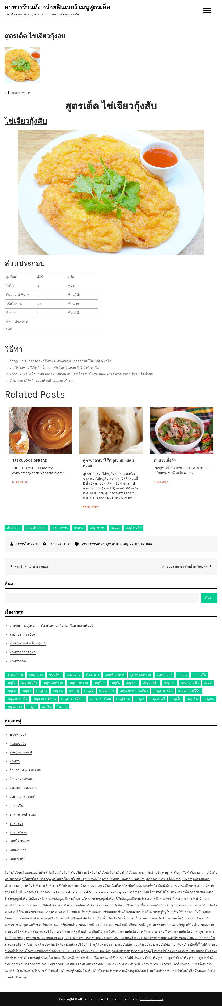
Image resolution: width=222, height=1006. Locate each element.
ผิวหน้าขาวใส (180, 892)
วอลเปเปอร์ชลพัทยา (104, 912)
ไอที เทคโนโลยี (160, 892)
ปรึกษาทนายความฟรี (119, 964)
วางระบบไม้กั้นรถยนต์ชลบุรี (168, 944)
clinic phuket (79, 892)
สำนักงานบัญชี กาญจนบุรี (52, 964)
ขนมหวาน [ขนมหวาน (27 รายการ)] (36, 675)
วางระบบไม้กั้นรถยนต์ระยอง (131, 944)
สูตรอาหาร (60, 528)
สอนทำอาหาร (36, 528)
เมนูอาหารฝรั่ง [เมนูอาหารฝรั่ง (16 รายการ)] (17, 699)
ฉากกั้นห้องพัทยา (200, 912)
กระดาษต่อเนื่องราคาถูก (187, 931)
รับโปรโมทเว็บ (68, 885)
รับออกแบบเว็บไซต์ (35, 872)
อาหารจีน (16, 806)
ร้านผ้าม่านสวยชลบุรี (18, 918)
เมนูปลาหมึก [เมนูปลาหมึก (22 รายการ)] (190, 683)
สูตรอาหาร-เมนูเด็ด (120, 544)
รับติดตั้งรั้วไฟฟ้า (47, 951)
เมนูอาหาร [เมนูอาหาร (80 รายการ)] (106, 691)
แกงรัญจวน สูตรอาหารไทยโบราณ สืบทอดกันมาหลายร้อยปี (51, 626)
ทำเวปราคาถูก (25, 964)
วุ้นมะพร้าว (189, 918)
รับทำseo (52, 885)
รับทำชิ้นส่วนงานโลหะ (143, 918)
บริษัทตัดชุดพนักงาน (127, 899)
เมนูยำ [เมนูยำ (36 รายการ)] (26, 691)
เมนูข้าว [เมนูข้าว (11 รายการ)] (99, 683)
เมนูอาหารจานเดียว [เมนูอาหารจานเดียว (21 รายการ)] (134, 691)
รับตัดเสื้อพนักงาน (153, 899)
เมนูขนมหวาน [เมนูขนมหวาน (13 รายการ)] (53, 683)
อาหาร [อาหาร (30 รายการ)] (182, 675)
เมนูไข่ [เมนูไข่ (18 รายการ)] (46, 707)
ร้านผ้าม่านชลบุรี (152, 912)
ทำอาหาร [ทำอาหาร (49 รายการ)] (93, 675)
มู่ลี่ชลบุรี (170, 912)
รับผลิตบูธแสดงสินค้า (196, 879)
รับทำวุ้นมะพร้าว (27, 925)
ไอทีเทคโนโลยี (162, 951)
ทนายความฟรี (95, 964)
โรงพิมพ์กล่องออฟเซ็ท (138, 885)
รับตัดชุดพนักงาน (39, 899)
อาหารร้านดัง (204, 905)
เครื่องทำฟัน (173, 879)
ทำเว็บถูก (176, 872)
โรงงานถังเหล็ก (97, 918)
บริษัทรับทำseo (35, 885)
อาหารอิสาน (18, 832)
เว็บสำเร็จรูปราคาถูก (37, 879)
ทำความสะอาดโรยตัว (114, 925)
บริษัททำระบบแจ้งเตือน (96, 951)
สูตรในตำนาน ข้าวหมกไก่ (32, 566)
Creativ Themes (151, 999)
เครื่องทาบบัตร (155, 879)
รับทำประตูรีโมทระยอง (97, 944)
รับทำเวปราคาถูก (158, 872)
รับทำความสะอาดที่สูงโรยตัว (68, 931)
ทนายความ (77, 964)
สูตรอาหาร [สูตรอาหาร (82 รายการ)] (164, 675)
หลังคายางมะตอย (90, 885)
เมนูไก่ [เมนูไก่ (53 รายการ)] (31, 707)
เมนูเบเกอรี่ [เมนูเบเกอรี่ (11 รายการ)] (157, 699)
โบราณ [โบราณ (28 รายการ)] (62, 707)
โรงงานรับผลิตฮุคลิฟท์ (72, 918)
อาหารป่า (16, 823)
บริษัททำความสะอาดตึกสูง (167, 925)
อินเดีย (154, 964)
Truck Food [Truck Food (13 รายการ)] (15, 675)
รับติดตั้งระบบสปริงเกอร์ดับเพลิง (61, 957)
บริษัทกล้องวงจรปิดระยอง (107, 938)
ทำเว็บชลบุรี (76, 879)
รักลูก (147, 951)
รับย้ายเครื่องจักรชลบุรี (97, 957)
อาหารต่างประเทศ (23, 815)
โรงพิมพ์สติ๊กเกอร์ (165, 885)
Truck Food (18, 735)
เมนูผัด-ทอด (143, 544)
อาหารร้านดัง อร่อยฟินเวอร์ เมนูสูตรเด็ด (57, 7)
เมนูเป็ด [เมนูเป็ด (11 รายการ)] (175, 699)
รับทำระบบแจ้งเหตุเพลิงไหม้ (128, 971)
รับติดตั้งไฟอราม (206, 951)
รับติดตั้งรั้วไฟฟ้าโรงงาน (20, 951)
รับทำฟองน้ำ (93, 879)
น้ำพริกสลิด (18, 661)
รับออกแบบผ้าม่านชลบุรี (52, 912)
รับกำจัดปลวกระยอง (178, 899)
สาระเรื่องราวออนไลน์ (148, 905)
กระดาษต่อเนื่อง (127, 931)
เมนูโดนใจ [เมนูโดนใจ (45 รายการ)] (14, 707)
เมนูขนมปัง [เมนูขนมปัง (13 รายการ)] (29, 683)
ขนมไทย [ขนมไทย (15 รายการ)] (55, 675)
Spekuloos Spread (29, 460)
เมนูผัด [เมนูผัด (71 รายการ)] (11, 691)
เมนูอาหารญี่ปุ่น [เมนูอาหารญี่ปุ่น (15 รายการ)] (189, 691)
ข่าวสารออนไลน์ (138, 892)
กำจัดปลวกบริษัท (122, 905)
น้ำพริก (15, 761)
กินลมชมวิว (18, 743)
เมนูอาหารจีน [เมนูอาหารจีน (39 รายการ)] (163, 691)
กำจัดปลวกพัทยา (75, 905)
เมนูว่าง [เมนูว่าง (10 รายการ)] (58, 691)
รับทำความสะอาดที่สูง (53, 925)
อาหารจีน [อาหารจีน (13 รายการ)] (199, 675)
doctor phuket (60, 892)
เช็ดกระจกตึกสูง (139, 925)
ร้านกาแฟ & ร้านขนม (25, 770)
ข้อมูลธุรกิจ (42, 892)
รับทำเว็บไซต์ (13, 872)
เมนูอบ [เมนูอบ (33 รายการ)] (89, 691)
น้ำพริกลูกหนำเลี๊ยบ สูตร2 (28, 643)
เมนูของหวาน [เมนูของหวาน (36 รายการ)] (78, 683)
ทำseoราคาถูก (14, 885)
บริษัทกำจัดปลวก (52, 905)
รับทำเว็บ (115, 872)
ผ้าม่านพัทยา (27, 912)
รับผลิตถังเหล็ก (117, 918)
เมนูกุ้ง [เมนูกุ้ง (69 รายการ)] (11, 683)
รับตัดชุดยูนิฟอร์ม (16, 899)
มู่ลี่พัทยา (182, 912)
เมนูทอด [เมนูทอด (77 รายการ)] (131, 683)
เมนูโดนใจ (133, 528)
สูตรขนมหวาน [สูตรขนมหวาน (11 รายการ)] (140, 675)
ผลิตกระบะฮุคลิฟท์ (45, 918)
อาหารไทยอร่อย (26, 544)
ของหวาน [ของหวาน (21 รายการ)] (74, 675)
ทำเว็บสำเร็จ (60, 879)
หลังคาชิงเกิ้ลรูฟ (113, 885)
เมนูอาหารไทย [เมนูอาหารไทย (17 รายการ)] (100, 699)
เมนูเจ (115, 528)
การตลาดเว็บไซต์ (183, 951)
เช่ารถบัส (137, 951)
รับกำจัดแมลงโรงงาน (27, 905)
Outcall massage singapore (107, 892)
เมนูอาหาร (97, 528)
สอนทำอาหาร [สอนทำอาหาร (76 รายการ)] (115, 675)
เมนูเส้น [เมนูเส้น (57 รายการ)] (192, 699)
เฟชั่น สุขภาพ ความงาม (178, 905)
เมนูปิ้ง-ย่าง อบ (20, 841)
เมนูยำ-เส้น (18, 859)
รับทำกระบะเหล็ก (169, 918)
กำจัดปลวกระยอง (98, 905)
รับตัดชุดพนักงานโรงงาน (67, 899)
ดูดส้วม (194, 892)
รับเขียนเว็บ (55, 872)
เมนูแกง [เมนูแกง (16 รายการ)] (209, 699)
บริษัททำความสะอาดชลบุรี (31, 931)
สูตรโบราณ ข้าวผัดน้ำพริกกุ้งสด (185, 566)
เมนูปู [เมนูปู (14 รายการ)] (208, 683)
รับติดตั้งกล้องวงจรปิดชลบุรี (142, 938)
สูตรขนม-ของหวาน (24, 788)
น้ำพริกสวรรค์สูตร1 (23, 652)
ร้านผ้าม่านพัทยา (129, 912)
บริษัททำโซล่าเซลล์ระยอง (33, 944)
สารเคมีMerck (187, 885)
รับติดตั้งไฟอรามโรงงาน (29, 971)
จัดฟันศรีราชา (121, 951)
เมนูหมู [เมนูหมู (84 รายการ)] (74, 691)
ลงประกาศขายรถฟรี (115, 879)
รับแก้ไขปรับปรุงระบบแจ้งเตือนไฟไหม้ (172, 971)
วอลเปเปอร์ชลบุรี (80, 912)
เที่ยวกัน (164, 964)
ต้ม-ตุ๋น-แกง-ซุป (21, 752)
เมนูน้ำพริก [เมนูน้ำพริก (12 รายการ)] (150, 683)
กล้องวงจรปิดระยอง (77, 938)
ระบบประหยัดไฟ (69, 951)
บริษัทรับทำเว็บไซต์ (97, 872)
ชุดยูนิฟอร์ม (207, 892)
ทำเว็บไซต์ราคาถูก (134, 872)
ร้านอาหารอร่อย (92, 544)
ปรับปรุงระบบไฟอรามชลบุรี (22, 957)
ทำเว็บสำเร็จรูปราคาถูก (187, 957)
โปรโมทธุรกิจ (25, 892)
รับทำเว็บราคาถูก (194, 872)
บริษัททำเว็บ (137, 879)
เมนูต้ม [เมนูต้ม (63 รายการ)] (115, 683)
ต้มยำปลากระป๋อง (22, 635)
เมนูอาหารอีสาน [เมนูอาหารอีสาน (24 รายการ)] (73, 699)
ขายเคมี (202, 885)
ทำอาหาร (13, 528)
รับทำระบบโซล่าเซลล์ (174, 938)
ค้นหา (10, 583)
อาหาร (79, 528)
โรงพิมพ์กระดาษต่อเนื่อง (155, 931)
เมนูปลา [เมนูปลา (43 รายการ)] (169, 683)
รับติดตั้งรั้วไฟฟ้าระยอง (202, 944)
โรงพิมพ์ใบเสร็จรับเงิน (102, 931)
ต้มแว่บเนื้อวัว (165, 460)
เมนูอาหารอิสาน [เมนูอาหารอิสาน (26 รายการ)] (44, 699)
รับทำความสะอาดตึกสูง (83, 925)
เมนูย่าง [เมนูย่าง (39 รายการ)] (41, 691)
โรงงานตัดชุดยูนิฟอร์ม (99, 899)
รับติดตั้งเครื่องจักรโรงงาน (92, 971)
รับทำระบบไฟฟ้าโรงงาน (128, 957)
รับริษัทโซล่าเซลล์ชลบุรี (65, 944)
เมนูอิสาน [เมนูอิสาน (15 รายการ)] (123, 699)
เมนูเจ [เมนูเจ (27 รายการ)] (139, 699)
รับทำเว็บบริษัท (73, 872)
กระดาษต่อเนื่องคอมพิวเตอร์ (44, 938)
